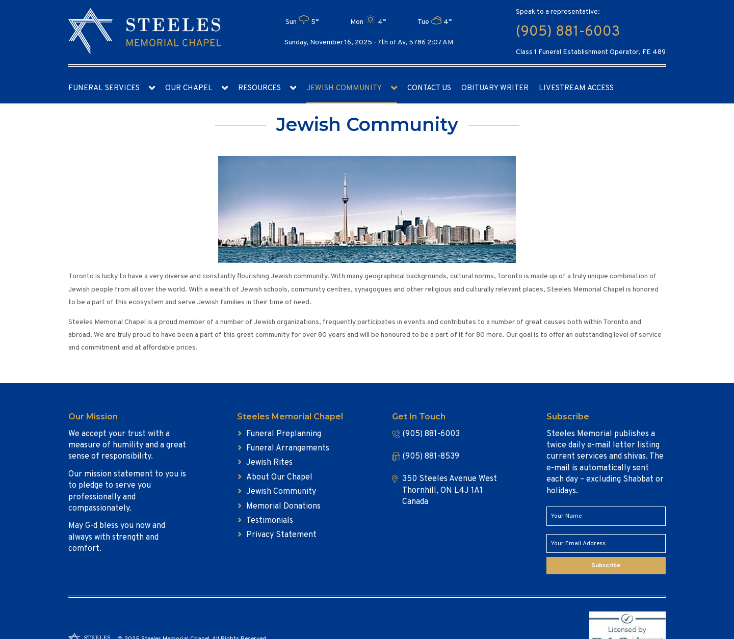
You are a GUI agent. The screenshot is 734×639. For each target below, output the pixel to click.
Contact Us (429, 88)
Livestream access (576, 88)
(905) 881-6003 (568, 32)
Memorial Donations (283, 506)
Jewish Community (344, 88)
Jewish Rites (269, 463)
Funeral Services (104, 88)
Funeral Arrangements (287, 448)
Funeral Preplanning (283, 434)
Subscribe (605, 566)
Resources (259, 88)
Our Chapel (189, 88)
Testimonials (269, 521)
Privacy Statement (281, 535)
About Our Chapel (279, 477)
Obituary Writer (495, 88)
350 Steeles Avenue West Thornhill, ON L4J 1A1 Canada (449, 490)
